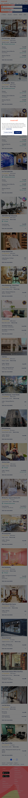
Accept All (17, 132)
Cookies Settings (8, 132)
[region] (14, 126)
